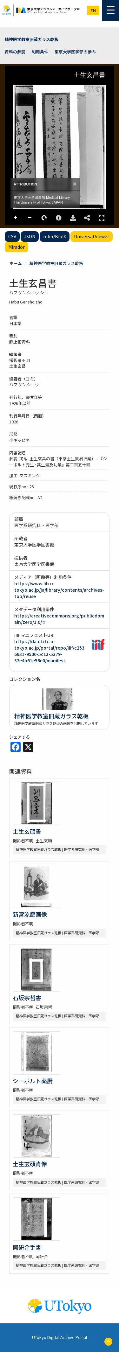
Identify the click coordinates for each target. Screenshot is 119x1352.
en (93, 10)
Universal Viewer (91, 236)
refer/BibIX (54, 236)
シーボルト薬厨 (33, 1081)
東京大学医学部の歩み (75, 52)
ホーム (16, 263)
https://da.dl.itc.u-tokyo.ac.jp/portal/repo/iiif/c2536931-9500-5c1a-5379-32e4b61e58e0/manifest (49, 651)
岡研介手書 (27, 1247)
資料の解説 (15, 52)
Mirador (16, 247)
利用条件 (40, 52)
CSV (12, 236)
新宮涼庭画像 (30, 914)
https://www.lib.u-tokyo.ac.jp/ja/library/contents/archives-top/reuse (59, 589)
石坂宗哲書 (27, 997)
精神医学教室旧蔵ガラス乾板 (31, 39)
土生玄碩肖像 (30, 1164)
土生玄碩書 (27, 831)
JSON (29, 236)
